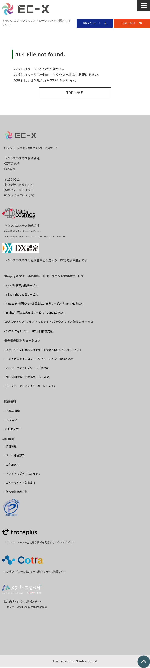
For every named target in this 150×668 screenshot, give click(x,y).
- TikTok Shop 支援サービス (21, 295)
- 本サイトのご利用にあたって (22, 474)
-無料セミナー (12, 430)
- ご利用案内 (11, 465)
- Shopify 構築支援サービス (20, 286)
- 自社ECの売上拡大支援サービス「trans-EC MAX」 (35, 313)
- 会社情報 (10, 447)
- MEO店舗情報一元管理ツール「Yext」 (28, 378)
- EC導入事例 (12, 412)
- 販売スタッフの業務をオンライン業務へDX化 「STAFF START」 (43, 351)
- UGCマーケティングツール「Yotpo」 (27, 369)
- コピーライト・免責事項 (19, 483)
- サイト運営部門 (14, 456)
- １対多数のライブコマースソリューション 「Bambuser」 (40, 360)
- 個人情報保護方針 (15, 492)
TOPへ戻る (75, 93)
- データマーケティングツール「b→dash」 (30, 387)
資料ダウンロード (91, 23)
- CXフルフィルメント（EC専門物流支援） (29, 332)
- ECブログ (10, 421)
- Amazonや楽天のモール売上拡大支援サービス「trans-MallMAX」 (44, 304)
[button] (143, 5)
